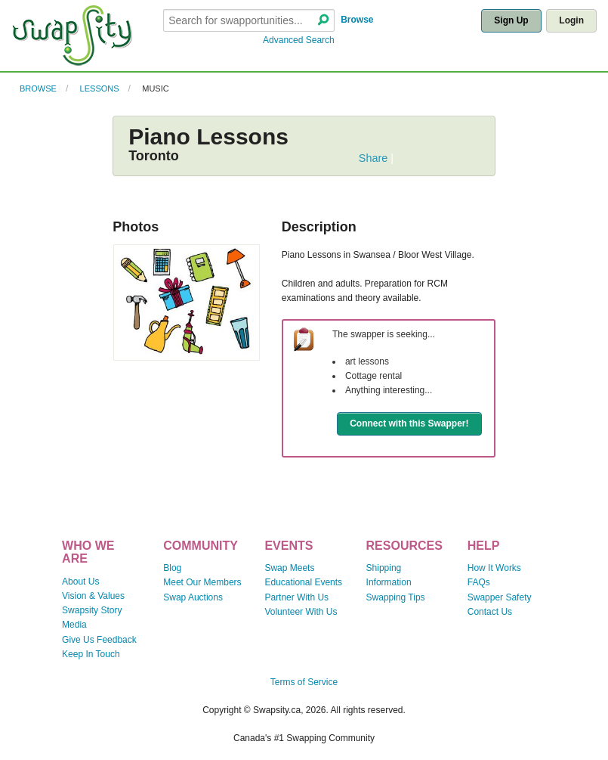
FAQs (479, 582)
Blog (172, 568)
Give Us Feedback (99, 639)
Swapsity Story (92, 610)
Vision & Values (93, 596)
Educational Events (303, 582)
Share (373, 158)
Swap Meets (289, 568)
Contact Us (490, 611)
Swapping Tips (395, 597)
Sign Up (511, 20)
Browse (357, 19)
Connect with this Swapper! (409, 423)
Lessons (99, 88)
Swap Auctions (193, 597)
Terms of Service (304, 682)
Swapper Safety (500, 597)
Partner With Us (296, 597)
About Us (80, 581)
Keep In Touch (91, 654)
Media (74, 624)
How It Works (494, 568)
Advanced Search (299, 40)
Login (571, 20)
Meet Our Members (202, 582)
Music (155, 88)
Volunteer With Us (300, 611)
